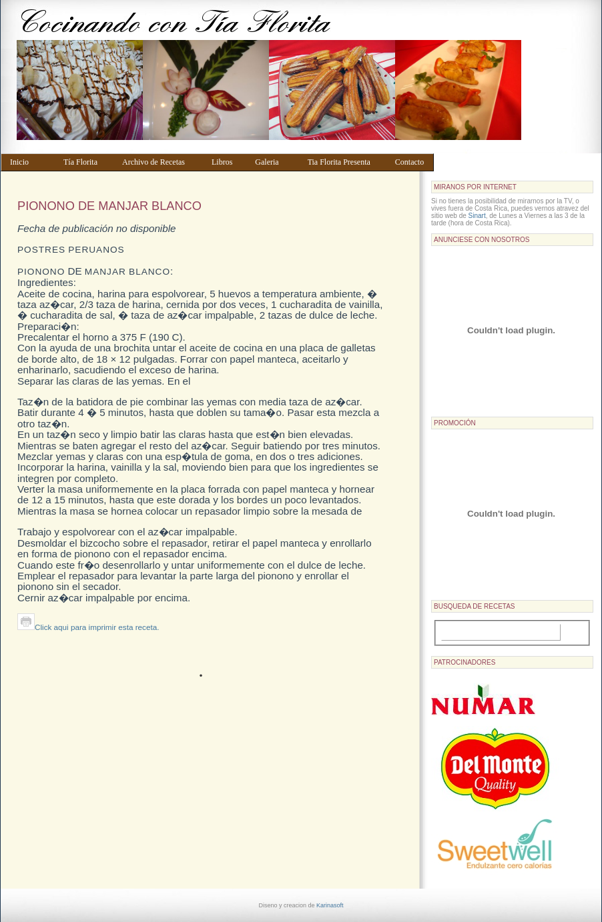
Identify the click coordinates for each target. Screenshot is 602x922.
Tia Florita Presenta (345, 162)
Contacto (411, 162)
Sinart (477, 215)
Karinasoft (330, 905)
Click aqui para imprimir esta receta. (88, 627)
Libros (227, 162)
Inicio (30, 162)
